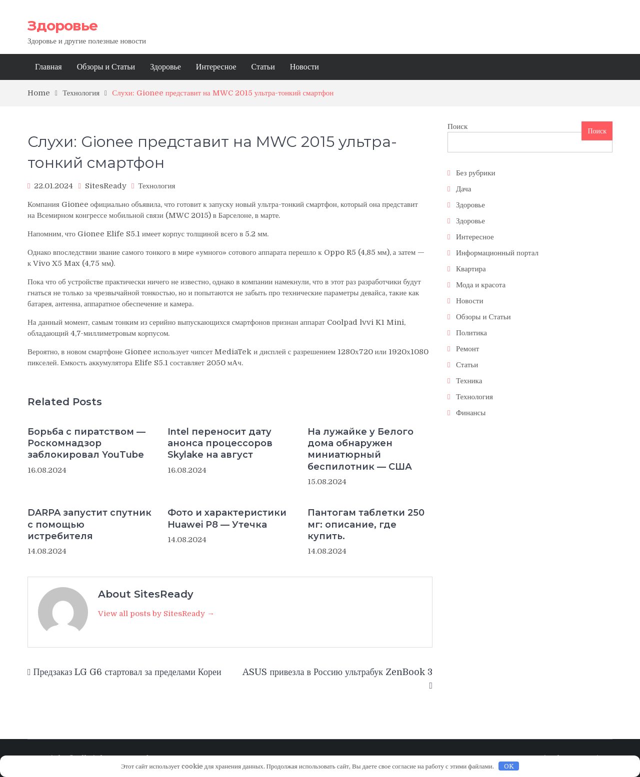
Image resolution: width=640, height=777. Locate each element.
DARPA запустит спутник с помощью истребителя (90, 524)
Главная (48, 66)
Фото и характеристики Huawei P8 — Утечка (227, 518)
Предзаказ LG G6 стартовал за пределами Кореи (128, 672)
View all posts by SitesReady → (156, 613)
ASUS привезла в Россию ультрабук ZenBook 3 (337, 672)
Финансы (471, 412)
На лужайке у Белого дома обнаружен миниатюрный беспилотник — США (361, 449)
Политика (471, 332)
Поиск (458, 126)
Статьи (263, 66)
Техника (469, 380)
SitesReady (105, 185)
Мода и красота (481, 284)
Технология (156, 185)
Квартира (471, 268)
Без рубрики (475, 172)
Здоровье (63, 25)
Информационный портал (497, 252)
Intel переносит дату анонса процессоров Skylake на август (220, 443)
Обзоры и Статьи (106, 66)
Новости (304, 66)
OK (509, 766)
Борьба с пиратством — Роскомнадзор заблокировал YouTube (87, 443)
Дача (464, 188)
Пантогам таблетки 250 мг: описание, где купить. (366, 524)
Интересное (216, 66)
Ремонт (467, 348)
